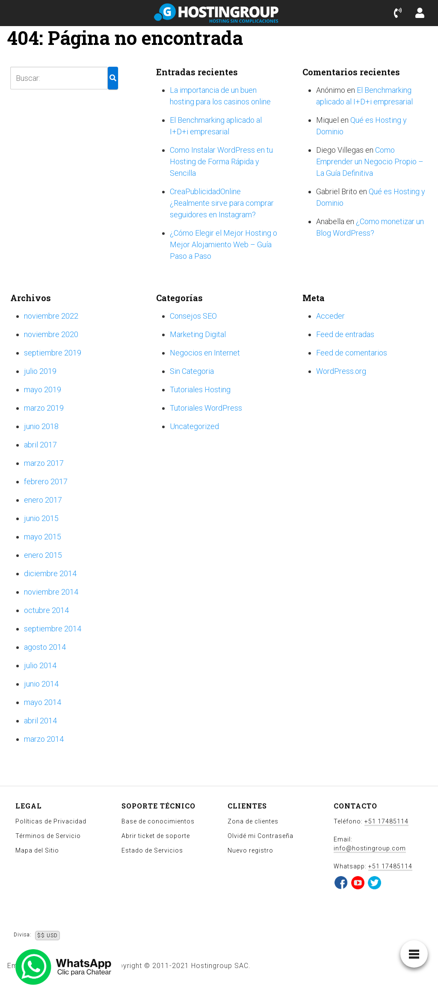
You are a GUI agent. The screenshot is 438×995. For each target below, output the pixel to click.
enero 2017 (43, 499)
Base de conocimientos (158, 821)
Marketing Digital (198, 334)
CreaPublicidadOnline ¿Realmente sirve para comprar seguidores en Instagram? (222, 203)
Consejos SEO (193, 315)
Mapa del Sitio (37, 850)
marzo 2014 (44, 738)
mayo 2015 (42, 536)
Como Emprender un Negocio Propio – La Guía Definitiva (369, 161)
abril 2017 (40, 444)
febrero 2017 (46, 481)
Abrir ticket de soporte (155, 835)
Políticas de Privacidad (50, 821)
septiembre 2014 (52, 628)
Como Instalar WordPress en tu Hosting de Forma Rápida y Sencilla (221, 161)
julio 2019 (40, 371)
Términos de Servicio (48, 835)
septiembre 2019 (52, 352)
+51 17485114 (386, 821)
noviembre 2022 (51, 315)
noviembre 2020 (51, 334)
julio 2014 (40, 665)
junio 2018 (41, 426)
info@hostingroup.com (370, 848)
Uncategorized (194, 426)
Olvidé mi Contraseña (260, 835)
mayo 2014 (42, 702)
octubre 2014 (46, 610)
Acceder (330, 315)
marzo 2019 (44, 407)
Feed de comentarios (351, 352)
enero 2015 (43, 555)
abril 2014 (40, 720)
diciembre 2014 (50, 573)
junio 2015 (41, 518)
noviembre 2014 (51, 591)
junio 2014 (41, 683)
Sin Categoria (192, 371)
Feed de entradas (345, 334)
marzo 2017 (44, 463)
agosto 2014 (45, 647)
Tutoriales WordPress (206, 407)
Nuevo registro (250, 850)
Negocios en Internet (205, 352)
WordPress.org (341, 371)
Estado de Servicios (152, 850)
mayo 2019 (42, 389)
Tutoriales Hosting (200, 389)
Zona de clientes (253, 821)
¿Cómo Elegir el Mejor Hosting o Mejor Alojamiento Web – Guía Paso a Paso (223, 244)
